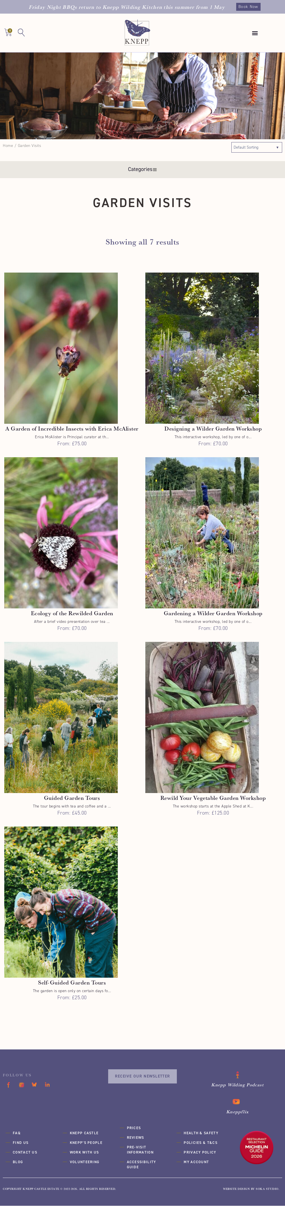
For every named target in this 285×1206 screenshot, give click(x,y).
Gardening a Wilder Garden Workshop (213, 613)
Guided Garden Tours (72, 798)
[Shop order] (256, 147)
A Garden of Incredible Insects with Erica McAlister (72, 429)
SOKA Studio (267, 1189)
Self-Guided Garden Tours (72, 982)
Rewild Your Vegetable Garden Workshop (213, 798)
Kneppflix (237, 1112)
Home (8, 145)
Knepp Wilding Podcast (237, 1085)
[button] (255, 33)
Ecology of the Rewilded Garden (72, 613)
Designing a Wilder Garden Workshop (213, 429)
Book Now (248, 6)
